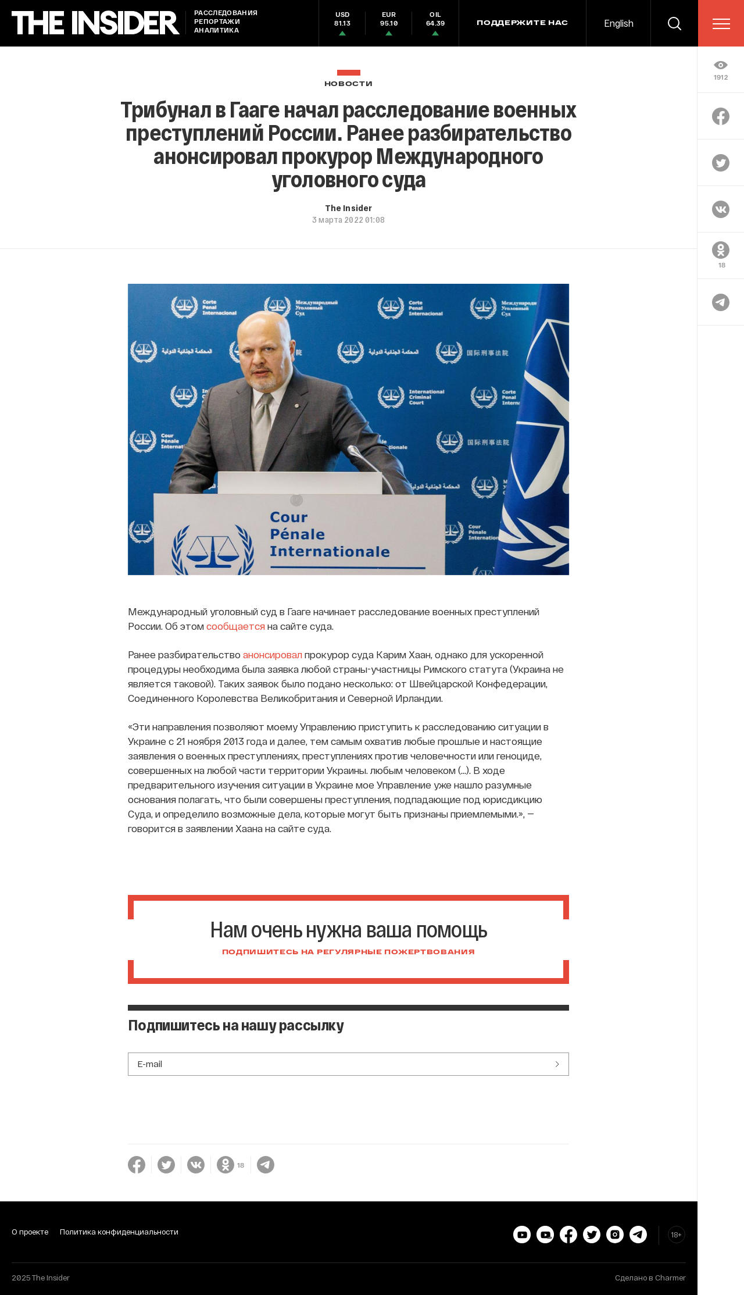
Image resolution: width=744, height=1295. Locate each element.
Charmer (670, 1277)
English (619, 22)
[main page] (96, 23)
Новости (348, 84)
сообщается (235, 626)
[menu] (721, 24)
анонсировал (272, 654)
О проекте (30, 1231)
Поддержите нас (522, 23)
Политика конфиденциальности (119, 1231)
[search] (674, 23)
